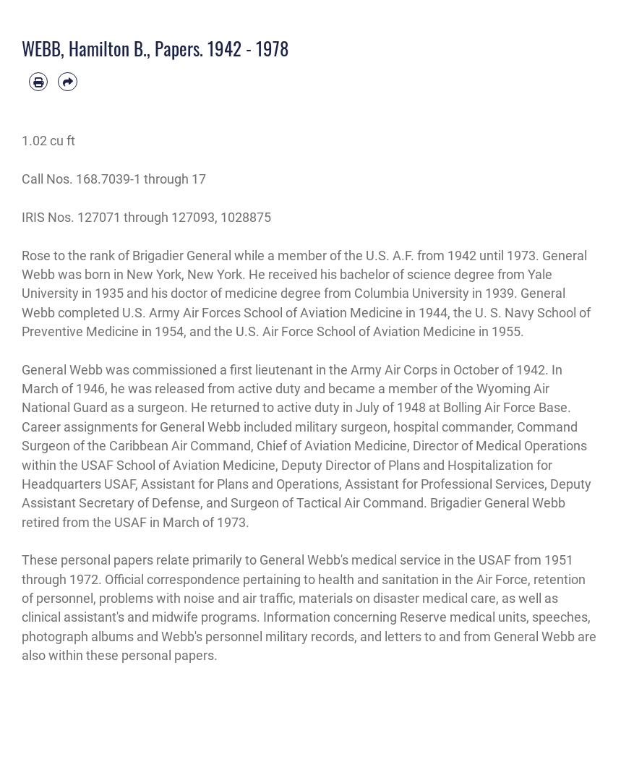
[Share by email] (67, 81)
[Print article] (38, 81)
